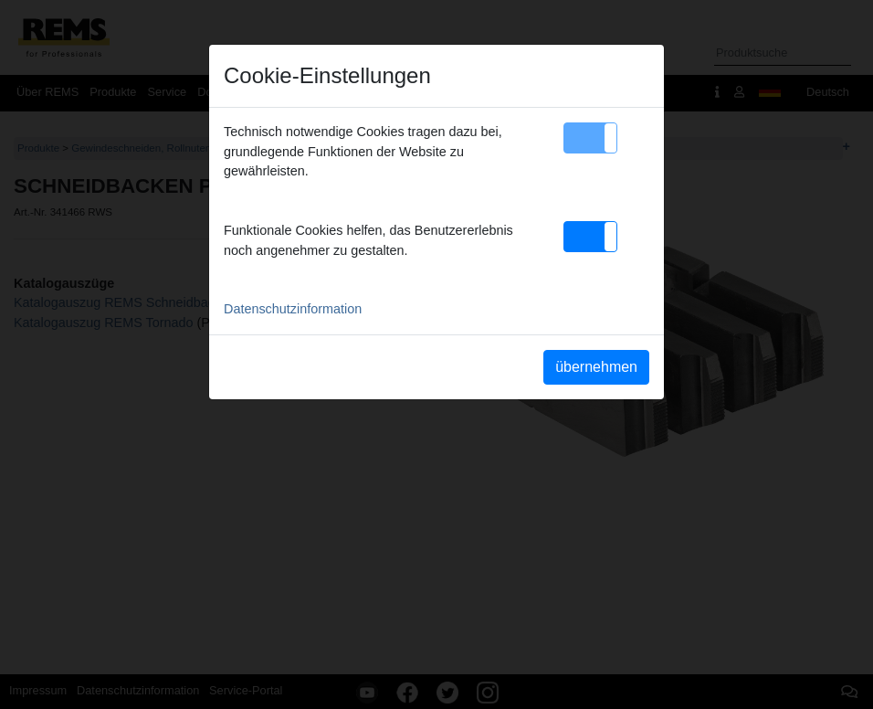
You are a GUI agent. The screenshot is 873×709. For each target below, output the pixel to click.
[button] (590, 137)
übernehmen (596, 367)
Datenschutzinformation (293, 309)
